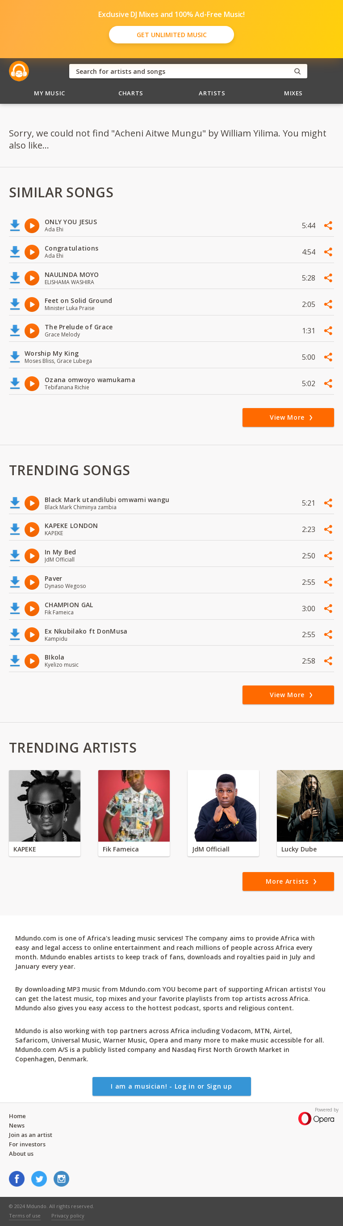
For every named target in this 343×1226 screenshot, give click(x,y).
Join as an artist (30, 1135)
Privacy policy (67, 1215)
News (17, 1125)
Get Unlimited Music (172, 34)
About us (21, 1153)
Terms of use (25, 1215)
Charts (130, 93)
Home (17, 1116)
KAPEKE (24, 849)
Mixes (293, 93)
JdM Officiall (211, 849)
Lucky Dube (299, 849)
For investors (27, 1144)
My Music (49, 93)
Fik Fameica (121, 849)
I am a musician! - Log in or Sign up (171, 1086)
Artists (212, 93)
